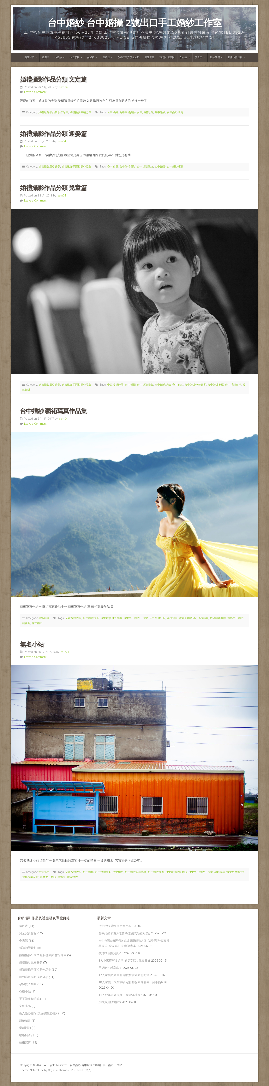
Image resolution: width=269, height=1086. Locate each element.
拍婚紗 (58, 57)
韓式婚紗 (37, 623)
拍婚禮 (91, 57)
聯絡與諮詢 (27, 1038)
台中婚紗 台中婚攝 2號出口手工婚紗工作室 (135, 22)
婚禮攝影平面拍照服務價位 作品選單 (44, 956)
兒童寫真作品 (28, 933)
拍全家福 (74, 57)
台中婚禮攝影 (127, 112)
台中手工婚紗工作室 (135, 618)
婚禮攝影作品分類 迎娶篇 (53, 133)
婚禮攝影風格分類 (80, 112)
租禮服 (106, 57)
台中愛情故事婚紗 (176, 872)
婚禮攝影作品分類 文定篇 (53, 79)
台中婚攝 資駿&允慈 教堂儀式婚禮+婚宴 (126, 933)
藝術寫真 (44, 618)
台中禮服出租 (233, 384)
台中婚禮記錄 (145, 112)
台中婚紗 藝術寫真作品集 (53, 411)
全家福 (23, 941)
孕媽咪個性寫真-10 (112, 954)
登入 (88, 1074)
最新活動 (25, 1031)
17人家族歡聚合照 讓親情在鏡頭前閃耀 (125, 982)
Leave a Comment (35, 92)
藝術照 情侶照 (167, 57)
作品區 (183, 57)
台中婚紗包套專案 (195, 384)
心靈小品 (25, 994)
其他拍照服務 (235, 57)
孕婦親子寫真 (28, 986)
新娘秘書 (149, 57)
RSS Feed (77, 1074)
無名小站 (32, 644)
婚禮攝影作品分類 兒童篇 (53, 187)
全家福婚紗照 (115, 384)
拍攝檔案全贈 (218, 618)
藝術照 (26, 623)
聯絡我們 (215, 57)
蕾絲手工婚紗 (235, 618)
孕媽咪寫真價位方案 (129, 57)
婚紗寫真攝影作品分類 (34, 979)
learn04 (63, 87)
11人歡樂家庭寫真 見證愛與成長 (121, 1003)
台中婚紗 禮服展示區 (113, 926)
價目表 (198, 57)
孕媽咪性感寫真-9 (111, 975)
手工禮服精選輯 (30, 1001)
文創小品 (44, 872)
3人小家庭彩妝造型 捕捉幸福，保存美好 (126, 962)
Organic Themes (58, 1074)
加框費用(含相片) (110, 1010)
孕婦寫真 (172, 618)
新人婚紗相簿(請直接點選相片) (40, 1016)
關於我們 (29, 57)
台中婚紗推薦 (175, 112)
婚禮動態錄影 (28, 949)
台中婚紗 (160, 112)
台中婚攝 (112, 112)
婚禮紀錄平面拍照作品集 (53, 112)
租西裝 (46, 57)
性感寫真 (203, 618)
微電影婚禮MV (187, 618)
